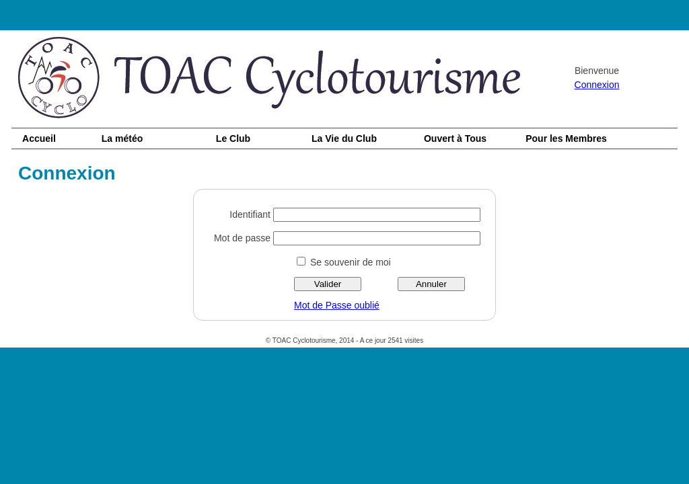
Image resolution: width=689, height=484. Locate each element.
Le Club (233, 138)
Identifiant (249, 214)
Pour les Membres (566, 138)
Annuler (431, 284)
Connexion (597, 84)
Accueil (39, 138)
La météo (122, 138)
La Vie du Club (344, 138)
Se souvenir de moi (350, 262)
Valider (328, 284)
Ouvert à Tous (455, 138)
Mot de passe (242, 238)
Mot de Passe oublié (336, 305)
